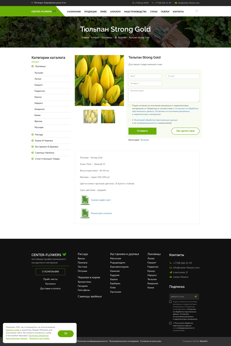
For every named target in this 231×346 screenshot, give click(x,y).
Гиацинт (38, 85)
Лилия (37, 79)
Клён (113, 288)
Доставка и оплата (50, 288)
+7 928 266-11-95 (162, 3)
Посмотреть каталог (96, 213)
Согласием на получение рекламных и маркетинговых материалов (185, 316)
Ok (65, 333)
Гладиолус (39, 91)
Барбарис (115, 283)
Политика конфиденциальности (92, 341)
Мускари (38, 127)
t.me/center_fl (180, 272)
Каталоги (115, 12)
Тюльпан (122, 37)
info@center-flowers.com (188, 3)
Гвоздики (83, 286)
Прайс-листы (50, 279)
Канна (37, 115)
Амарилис (39, 109)
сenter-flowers (180, 276)
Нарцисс (38, 103)
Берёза (114, 279)
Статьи (153, 12)
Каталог (95, 37)
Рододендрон (117, 263)
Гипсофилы (84, 290)
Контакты (178, 12)
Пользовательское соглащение (124, 341)
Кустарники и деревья (45, 147)
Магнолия (115, 258)
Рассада (37, 135)
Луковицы (107, 37)
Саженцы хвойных (43, 153)
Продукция (90, 12)
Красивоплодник (119, 267)
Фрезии (38, 121)
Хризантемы (84, 282)
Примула (82, 263)
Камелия (115, 271)
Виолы (81, 258)
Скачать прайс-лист (95, 200)
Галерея (165, 12)
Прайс (103, 12)
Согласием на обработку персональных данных (184, 311)
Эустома (82, 267)
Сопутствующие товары (46, 159)
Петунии (82, 271)
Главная (85, 37)
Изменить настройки (39, 338)
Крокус (38, 97)
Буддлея (114, 275)
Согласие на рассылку (150, 341)
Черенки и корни (89, 277)
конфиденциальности (147, 123)
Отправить (142, 131)
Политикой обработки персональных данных (156, 120)
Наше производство (135, 12)
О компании (74, 12)
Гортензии (115, 292)
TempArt (203, 341)
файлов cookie (12, 330)
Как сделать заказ (185, 131)
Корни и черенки (42, 141)
